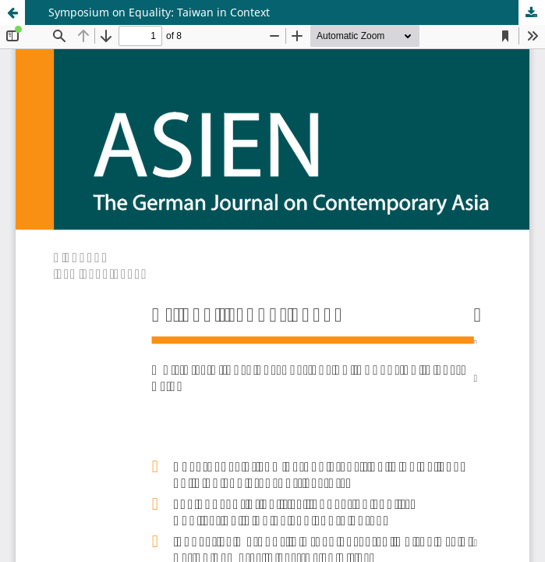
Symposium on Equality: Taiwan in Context (159, 12)
